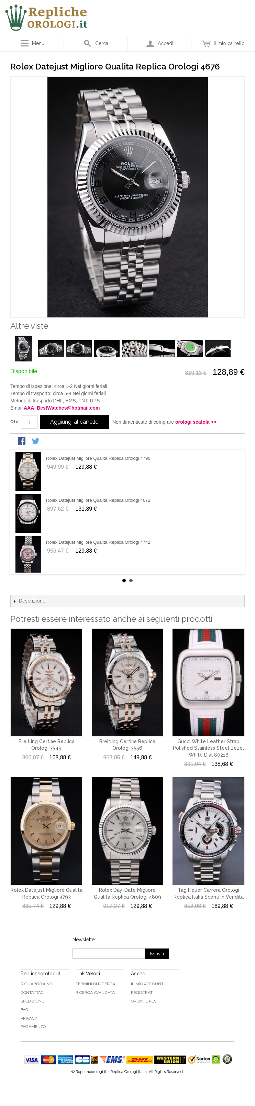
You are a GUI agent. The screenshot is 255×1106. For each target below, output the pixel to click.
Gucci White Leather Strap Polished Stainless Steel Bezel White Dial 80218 (208, 748)
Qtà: (15, 421)
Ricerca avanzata (95, 992)
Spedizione (32, 1001)
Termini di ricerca (95, 984)
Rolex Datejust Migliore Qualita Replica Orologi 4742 (98, 542)
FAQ (24, 1009)
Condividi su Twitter (36, 441)
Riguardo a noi (37, 984)
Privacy (29, 1018)
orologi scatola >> (196, 422)
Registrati (142, 992)
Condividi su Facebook (22, 441)
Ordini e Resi (144, 1001)
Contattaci (33, 992)
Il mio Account (147, 984)
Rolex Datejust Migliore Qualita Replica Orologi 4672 (98, 500)
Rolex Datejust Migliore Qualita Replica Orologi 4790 (98, 458)
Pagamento (33, 1026)
